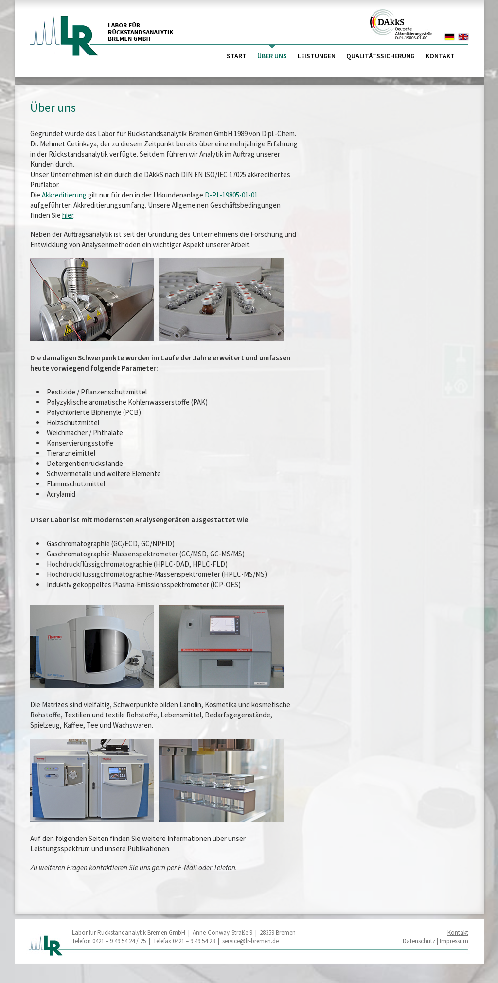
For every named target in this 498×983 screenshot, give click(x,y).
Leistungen (317, 56)
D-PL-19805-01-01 (231, 194)
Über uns (272, 56)
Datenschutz (419, 941)
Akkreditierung (64, 194)
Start (237, 56)
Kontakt (440, 56)
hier (67, 215)
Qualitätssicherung (380, 56)
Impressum (454, 941)
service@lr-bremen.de (250, 941)
